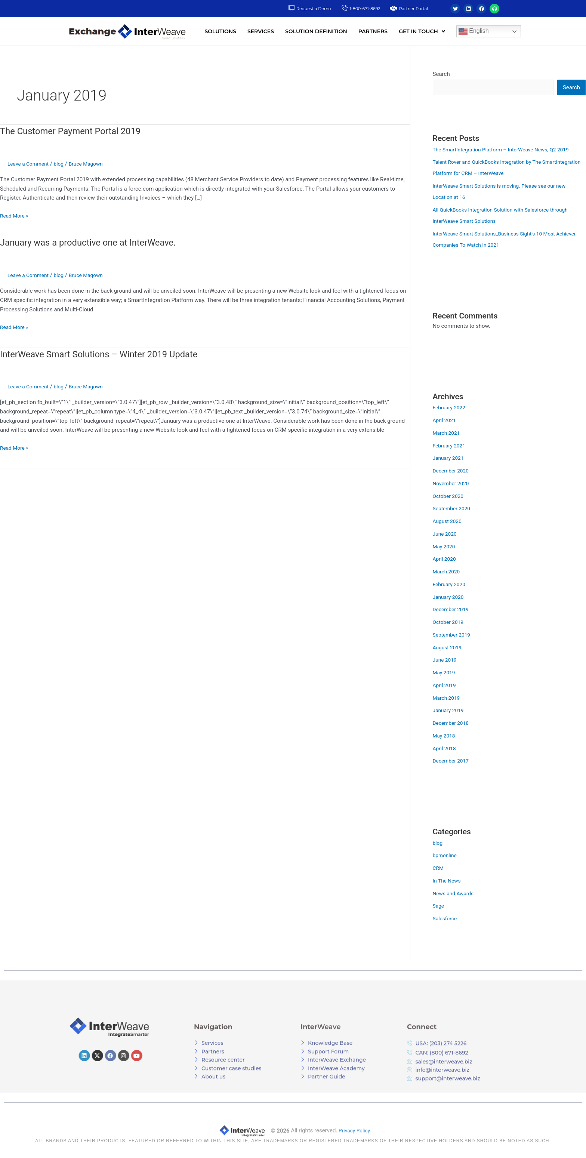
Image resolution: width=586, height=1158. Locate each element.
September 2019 (453, 635)
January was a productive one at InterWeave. (97, 242)
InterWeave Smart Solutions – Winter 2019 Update (108, 354)
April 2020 (445, 559)
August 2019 (449, 648)
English (474, 31)
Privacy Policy (354, 1151)
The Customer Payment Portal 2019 (77, 130)
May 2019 (445, 673)
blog (63, 163)
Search (441, 74)
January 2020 (450, 597)
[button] (422, 31)
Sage (439, 906)
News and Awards (455, 894)
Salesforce (446, 919)
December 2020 (452, 471)
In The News (448, 881)
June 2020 (446, 534)
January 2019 (450, 711)
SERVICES (260, 31)
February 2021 (451, 446)
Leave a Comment (30, 163)
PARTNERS (373, 31)
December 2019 (452, 610)
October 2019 (449, 622)
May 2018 (445, 736)
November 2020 (452, 484)
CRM (439, 868)
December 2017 (452, 761)
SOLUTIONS (220, 31)
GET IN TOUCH (422, 31)
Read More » (15, 215)
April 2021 (445, 421)
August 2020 (449, 521)
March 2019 (448, 698)
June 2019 (446, 660)
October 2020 (449, 496)
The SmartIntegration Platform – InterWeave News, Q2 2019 (507, 150)
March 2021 (448, 433)
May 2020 (445, 547)
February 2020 (451, 585)
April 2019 (445, 686)
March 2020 (448, 572)
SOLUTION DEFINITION (316, 31)
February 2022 (451, 408)
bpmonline (446, 856)
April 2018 (445, 749)
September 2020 (453, 509)
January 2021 (450, 458)
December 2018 (452, 723)
